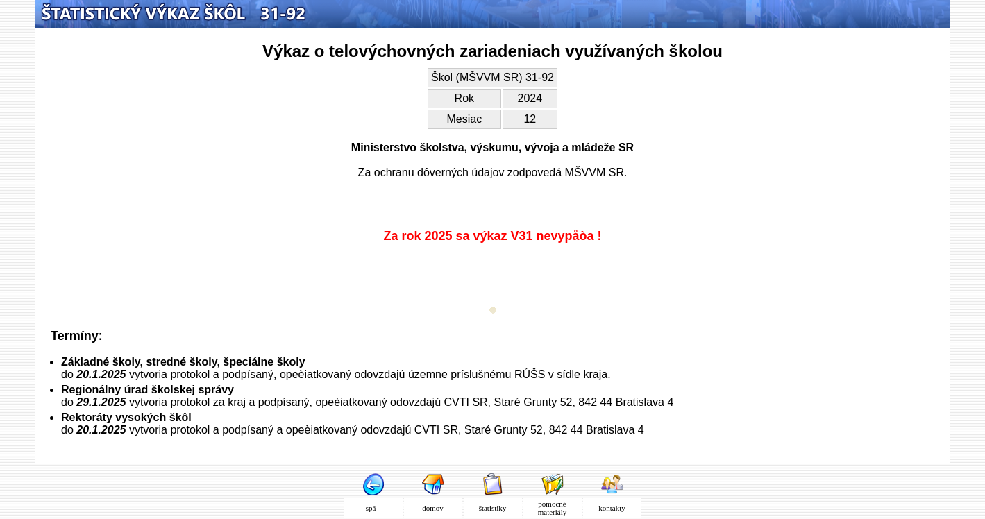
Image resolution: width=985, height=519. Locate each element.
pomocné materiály (552, 508)
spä (373, 508)
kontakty (611, 508)
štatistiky (493, 508)
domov (433, 508)
